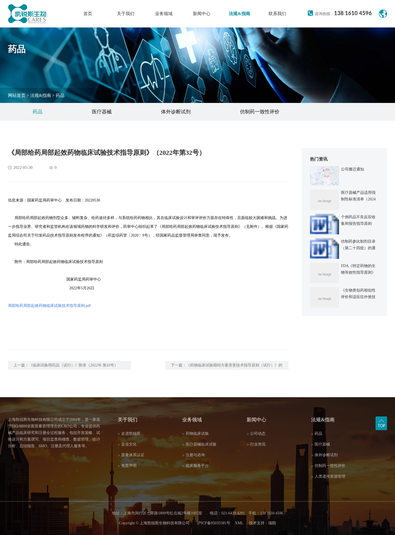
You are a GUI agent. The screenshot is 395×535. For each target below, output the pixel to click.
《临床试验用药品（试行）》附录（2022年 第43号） (73, 365)
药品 (60, 95)
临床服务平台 (195, 466)
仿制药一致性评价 (260, 111)
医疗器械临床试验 (199, 444)
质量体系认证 (131, 455)
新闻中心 (201, 13)
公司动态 (256, 433)
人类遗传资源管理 (328, 476)
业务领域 (164, 13)
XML (239, 523)
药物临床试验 (195, 433)
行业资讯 (256, 444)
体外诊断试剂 (176, 111)
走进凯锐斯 (129, 433)
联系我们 (277, 13)
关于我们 (125, 13)
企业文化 (127, 444)
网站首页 (17, 95)
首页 (87, 13)
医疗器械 (102, 111)
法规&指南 (239, 13)
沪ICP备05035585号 (213, 523)
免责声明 (127, 466)
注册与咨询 (193, 455)
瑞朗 (272, 523)
